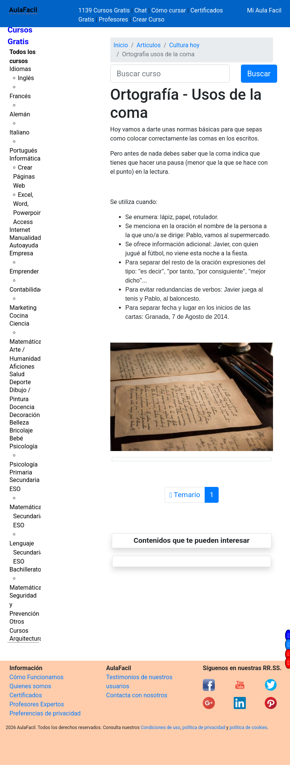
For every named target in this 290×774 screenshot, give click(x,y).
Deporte (20, 382)
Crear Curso (148, 19)
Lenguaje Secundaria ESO (26, 552)
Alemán (19, 114)
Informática (24, 158)
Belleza (19, 422)
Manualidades (28, 237)
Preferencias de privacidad (45, 713)
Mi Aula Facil (264, 10)
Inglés (26, 78)
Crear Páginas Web (24, 176)
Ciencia (19, 323)
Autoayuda (23, 245)
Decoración (24, 415)
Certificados (25, 695)
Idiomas (20, 69)
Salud (17, 374)
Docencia (21, 407)
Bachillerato (25, 569)
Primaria (20, 472)
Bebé (16, 438)
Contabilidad (26, 289)
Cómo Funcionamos (36, 677)
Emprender (24, 271)
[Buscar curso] (170, 74)
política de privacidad (203, 727)
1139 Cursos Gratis (105, 10)
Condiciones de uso (160, 727)
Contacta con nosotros (136, 695)
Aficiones (21, 366)
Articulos (149, 45)
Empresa (21, 253)
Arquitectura (25, 638)
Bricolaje (21, 430)
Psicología (23, 446)
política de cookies (248, 727)
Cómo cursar (168, 10)
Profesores (113, 19)
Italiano (19, 132)
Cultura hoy (184, 45)
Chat (140, 10)
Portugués (23, 150)
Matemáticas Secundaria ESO (27, 516)
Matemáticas (27, 341)
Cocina (18, 315)
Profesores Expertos (36, 704)
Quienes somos (30, 686)
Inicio (121, 45)
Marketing (22, 307)
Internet (19, 229)
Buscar (259, 73)
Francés (20, 96)
